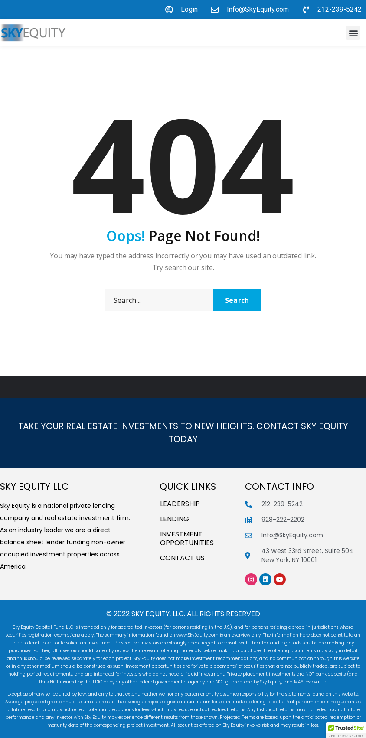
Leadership (180, 504)
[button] (353, 33)
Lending (174, 519)
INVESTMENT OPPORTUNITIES (187, 538)
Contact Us (182, 558)
